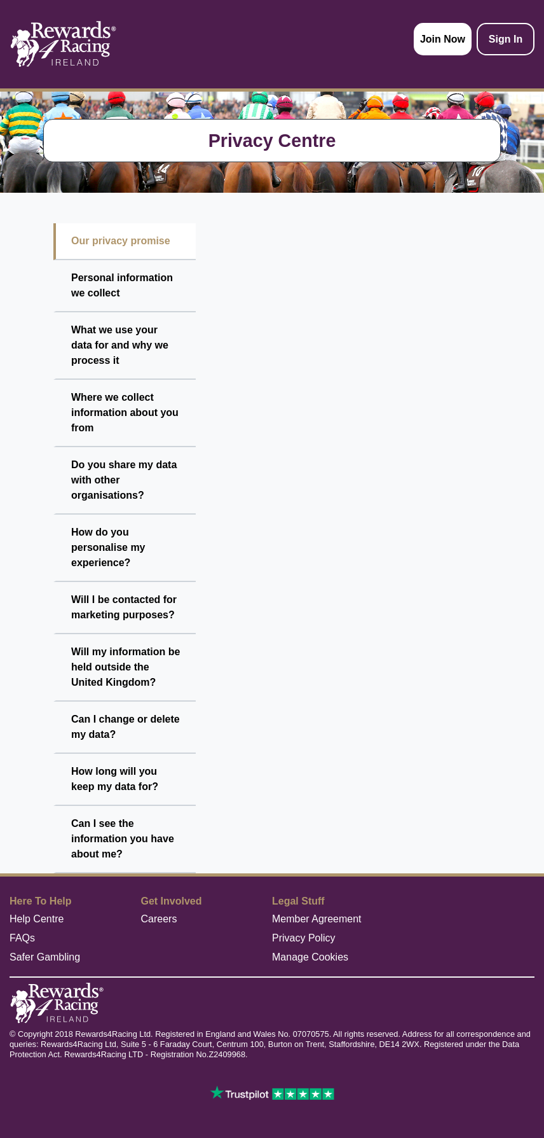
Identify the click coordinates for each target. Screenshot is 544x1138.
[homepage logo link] (64, 44)
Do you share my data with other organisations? (124, 480)
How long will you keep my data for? (114, 779)
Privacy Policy (304, 938)
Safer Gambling (45, 957)
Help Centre (37, 918)
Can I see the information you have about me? (122, 838)
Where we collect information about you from (125, 412)
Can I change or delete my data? (125, 727)
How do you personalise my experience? (108, 547)
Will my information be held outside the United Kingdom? (125, 667)
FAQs (22, 938)
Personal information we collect (122, 285)
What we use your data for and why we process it (119, 345)
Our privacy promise (120, 240)
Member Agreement (317, 918)
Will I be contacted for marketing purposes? (124, 607)
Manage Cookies (310, 957)
